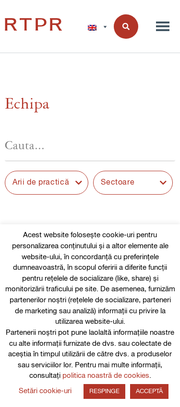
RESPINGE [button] (104, 391)
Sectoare (117, 183)
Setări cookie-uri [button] (45, 391)
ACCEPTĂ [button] (149, 391)
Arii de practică (40, 183)
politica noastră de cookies (105, 375)
